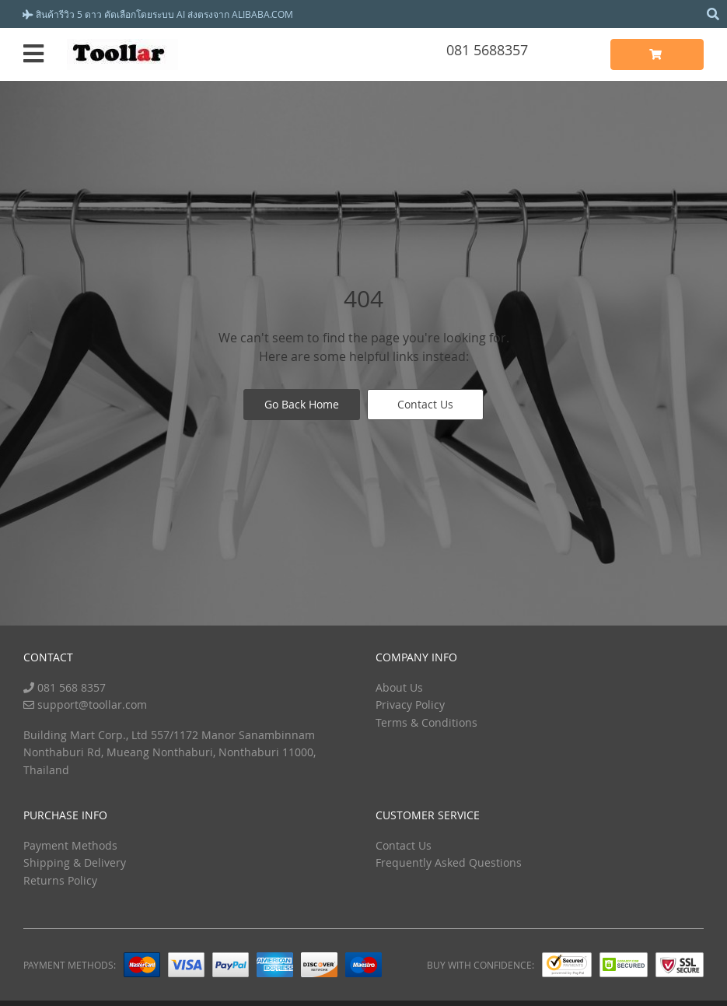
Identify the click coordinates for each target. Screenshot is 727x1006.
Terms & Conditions (426, 722)
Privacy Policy (410, 704)
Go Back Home (301, 405)
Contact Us (426, 405)
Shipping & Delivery (74, 862)
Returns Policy (60, 880)
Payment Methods (70, 845)
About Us (399, 687)
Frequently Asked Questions (449, 862)
